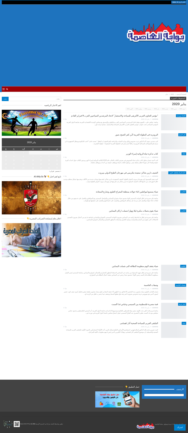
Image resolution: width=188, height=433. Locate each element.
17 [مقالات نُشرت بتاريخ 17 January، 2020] (6, 160)
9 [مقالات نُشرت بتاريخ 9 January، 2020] (13, 156)
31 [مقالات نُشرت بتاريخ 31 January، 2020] (6, 168)
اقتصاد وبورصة (181, 116)
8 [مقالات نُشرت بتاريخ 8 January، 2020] (23, 156)
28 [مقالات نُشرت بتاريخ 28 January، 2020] (33, 168)
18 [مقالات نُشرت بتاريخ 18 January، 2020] (57, 164)
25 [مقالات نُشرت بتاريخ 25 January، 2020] (57, 168)
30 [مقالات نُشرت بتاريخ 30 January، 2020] (14, 168)
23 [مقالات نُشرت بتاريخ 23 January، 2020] (14, 164)
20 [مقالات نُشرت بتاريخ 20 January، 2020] (41, 164)
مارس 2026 (174, 109)
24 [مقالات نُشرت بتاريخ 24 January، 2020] (6, 164)
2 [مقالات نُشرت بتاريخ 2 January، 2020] (13, 153)
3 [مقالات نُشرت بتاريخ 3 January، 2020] (5, 153)
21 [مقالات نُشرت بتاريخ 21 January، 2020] (33, 164)
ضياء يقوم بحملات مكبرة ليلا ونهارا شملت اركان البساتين (133, 211)
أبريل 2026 (182, 109)
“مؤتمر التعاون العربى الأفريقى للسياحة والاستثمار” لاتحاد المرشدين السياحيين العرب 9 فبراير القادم (114, 115)
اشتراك (180, 427)
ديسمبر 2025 (147, 109)
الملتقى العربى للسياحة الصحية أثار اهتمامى (139, 323)
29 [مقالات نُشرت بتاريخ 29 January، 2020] (23, 168)
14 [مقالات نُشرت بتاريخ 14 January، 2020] (33, 160)
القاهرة (183, 192)
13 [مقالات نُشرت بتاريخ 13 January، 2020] (41, 160)
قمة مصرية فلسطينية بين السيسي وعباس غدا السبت (135, 304)
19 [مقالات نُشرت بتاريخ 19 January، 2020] (49, 164)
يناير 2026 (156, 109)
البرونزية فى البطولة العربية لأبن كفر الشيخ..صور (136, 134)
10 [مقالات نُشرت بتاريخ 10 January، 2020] (6, 156)
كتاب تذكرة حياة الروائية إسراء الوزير (142, 153)
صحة (184, 323)
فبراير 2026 (165, 109)
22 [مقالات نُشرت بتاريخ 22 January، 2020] (23, 164)
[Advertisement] (63, 27)
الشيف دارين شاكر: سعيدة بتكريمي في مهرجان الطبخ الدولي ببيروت (128, 172)
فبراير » (51, 171)
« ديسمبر (58, 171)
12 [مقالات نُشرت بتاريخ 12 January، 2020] (49, 160)
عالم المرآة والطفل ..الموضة (176, 173)
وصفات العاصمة (180, 285)
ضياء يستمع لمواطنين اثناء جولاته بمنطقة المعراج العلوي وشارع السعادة (127, 191)
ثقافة (183, 154)
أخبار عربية (182, 304)
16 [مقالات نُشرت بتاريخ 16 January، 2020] (14, 160)
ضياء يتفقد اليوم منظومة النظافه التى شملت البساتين (135, 266)
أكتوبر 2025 (130, 109)
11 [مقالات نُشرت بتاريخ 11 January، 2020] (57, 160)
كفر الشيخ (182, 135)
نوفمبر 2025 (138, 109)
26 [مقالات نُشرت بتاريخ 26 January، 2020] (49, 168)
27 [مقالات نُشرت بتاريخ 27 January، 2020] (41, 168)
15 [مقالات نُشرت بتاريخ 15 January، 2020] (23, 160)
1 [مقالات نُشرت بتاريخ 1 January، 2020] (23, 153)
